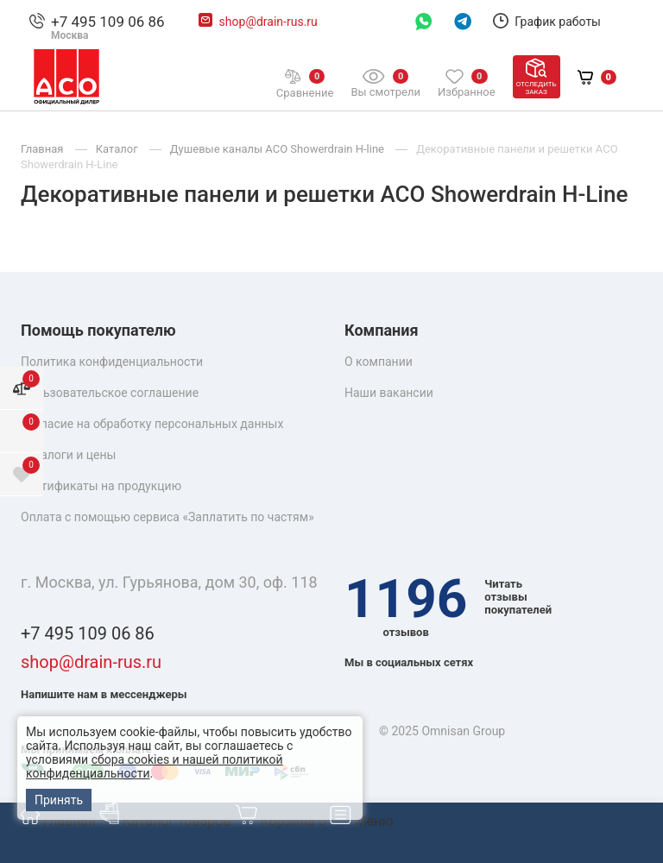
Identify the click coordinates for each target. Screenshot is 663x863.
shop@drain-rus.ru (268, 21)
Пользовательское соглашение (110, 393)
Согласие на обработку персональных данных (152, 424)
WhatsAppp (424, 21)
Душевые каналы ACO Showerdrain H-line (278, 148)
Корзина (282, 821)
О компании (378, 362)
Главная (60, 821)
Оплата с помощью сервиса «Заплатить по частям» (167, 517)
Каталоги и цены (68, 455)
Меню (362, 821)
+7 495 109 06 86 (108, 21)
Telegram (462, 21)
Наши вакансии (388, 393)
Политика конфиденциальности (112, 362)
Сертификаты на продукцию (101, 486)
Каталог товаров (167, 821)
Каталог (118, 148)
